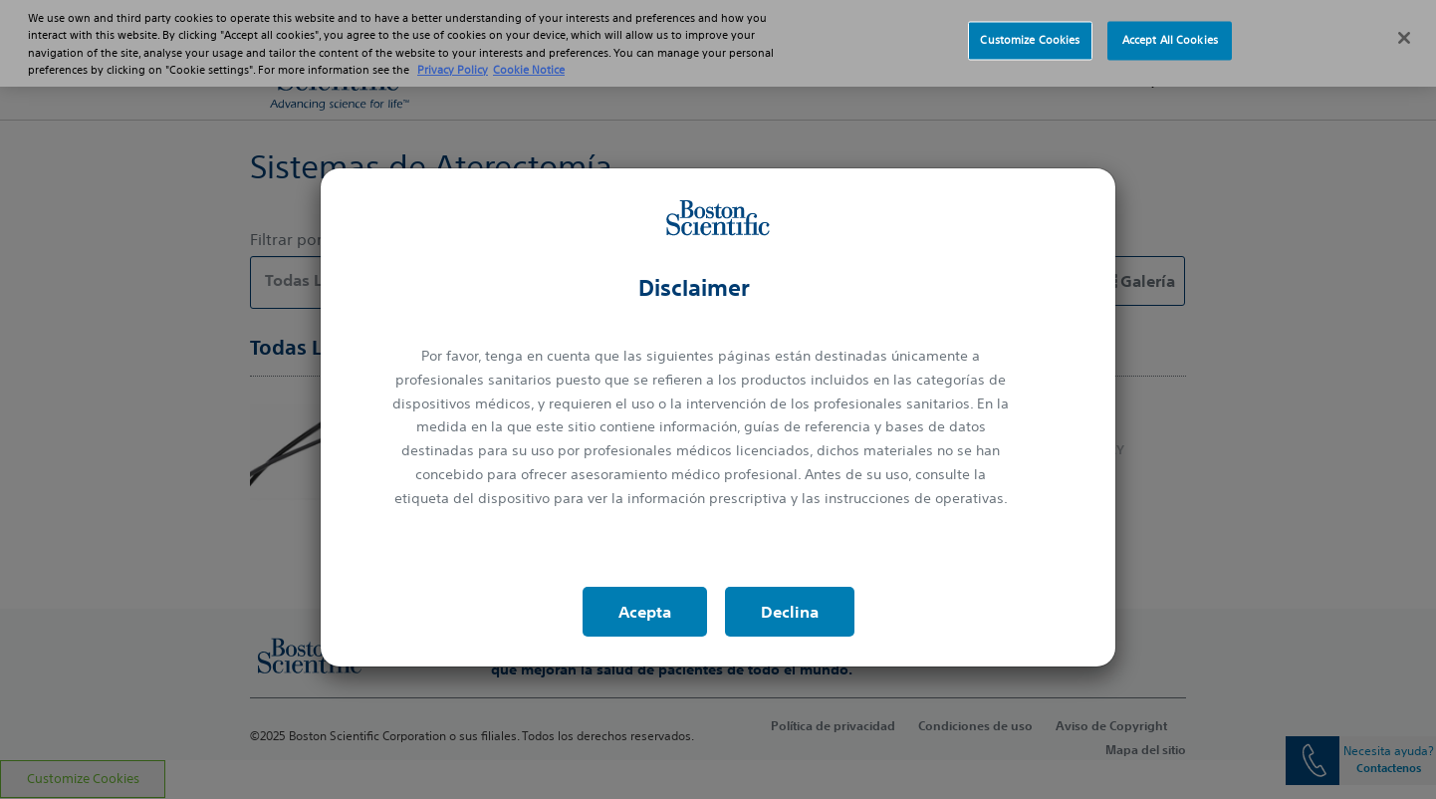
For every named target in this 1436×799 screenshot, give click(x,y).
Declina (790, 612)
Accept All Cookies (1170, 29)
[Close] (1404, 27)
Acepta (644, 612)
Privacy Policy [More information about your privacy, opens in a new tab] (452, 58)
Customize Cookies (1029, 29)
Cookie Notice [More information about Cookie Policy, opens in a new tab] (529, 58)
